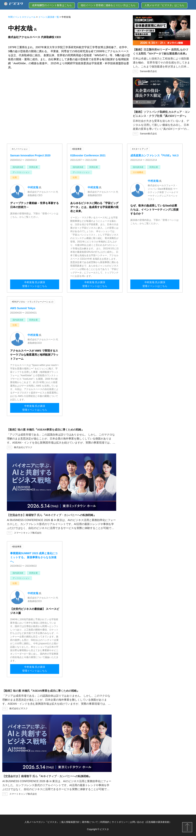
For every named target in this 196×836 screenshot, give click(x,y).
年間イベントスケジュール (22, 17)
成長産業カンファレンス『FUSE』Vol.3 (154, 155)
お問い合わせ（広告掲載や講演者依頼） (151, 821)
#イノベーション (20, 149)
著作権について (90, 821)
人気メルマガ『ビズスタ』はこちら (164, 5)
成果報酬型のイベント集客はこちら (52, 5)
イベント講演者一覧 (48, 17)
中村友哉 (33, 187)
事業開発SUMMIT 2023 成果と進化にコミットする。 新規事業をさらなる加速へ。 (34, 556)
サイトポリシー (120, 821)
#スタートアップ (140, 149)
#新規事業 (77, 149)
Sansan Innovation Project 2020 (30, 155)
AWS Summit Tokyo (22, 307)
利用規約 (104, 821)
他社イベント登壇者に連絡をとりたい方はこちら (108, 5)
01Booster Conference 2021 (87, 155)
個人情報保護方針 (70, 821)
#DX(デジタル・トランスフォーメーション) (32, 301)
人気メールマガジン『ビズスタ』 (41, 821)
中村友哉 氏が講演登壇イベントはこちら (34, 285)
